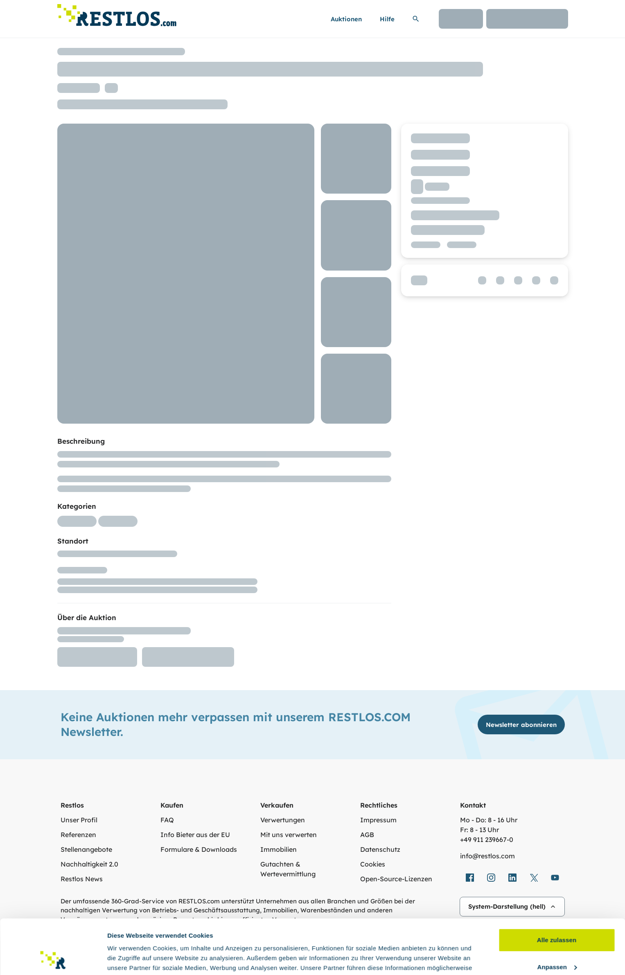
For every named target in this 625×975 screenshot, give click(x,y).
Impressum (378, 820)
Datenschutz (380, 849)
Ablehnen (556, 942)
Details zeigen (128, 958)
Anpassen (557, 915)
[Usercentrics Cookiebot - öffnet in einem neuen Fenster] (53, 959)
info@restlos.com (487, 856)
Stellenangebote (86, 849)
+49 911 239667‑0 (486, 839)
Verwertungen (282, 820)
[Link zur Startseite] (116, 13)
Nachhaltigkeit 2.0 (89, 864)
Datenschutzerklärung (391, 936)
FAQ (167, 820)
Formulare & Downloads (198, 849)
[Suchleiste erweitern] (416, 19)
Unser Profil (79, 820)
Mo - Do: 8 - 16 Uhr (488, 820)
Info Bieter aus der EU (195, 835)
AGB (367, 835)
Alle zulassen (556, 888)
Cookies (372, 864)
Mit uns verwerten (288, 835)
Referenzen (78, 835)
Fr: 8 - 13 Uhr (479, 830)
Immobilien (278, 849)
